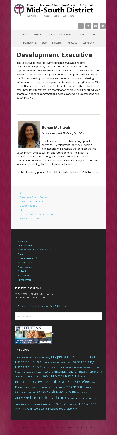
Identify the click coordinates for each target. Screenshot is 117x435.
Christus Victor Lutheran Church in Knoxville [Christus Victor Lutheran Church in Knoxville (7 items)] (62, 367)
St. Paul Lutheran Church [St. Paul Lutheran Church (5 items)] (41, 404)
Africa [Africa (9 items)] (33, 357)
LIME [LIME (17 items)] (46, 382)
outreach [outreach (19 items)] (22, 398)
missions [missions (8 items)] (60, 387)
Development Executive (31, 201)
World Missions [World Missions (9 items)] (49, 408)
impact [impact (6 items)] (84, 376)
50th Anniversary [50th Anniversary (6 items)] (22, 357)
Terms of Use (24, 279)
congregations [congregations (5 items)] (27, 372)
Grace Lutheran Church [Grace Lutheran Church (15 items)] (57, 376)
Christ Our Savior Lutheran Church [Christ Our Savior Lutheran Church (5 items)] (56, 362)
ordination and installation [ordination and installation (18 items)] (69, 391)
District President (28, 205)
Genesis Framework (66, 427)
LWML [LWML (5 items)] (93, 382)
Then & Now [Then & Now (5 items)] (71, 404)
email (95, 172)
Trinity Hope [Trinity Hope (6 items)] (20, 409)
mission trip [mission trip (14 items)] (74, 387)
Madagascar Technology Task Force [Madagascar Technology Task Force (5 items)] (42, 387)
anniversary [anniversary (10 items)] (44, 357)
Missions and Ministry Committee (36, 214)
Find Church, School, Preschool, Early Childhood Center (45, 306)
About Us (22, 241)
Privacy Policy (24, 275)
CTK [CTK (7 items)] (35, 371)
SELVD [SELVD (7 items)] (27, 404)
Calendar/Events (26, 245)
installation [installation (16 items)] (23, 382)
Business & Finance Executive (34, 197)
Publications (23, 271)
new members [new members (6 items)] (30, 392)
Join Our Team (25, 262)
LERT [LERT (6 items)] (40, 382)
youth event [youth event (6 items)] (72, 409)
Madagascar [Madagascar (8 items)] (21, 387)
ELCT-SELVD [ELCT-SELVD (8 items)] (43, 371)
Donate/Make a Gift (27, 258)
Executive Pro (46, 427)
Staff (20, 192)
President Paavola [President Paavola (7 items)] (76, 398)
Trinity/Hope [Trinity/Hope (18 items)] (86, 404)
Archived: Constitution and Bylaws (34, 249)
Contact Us (23, 254)
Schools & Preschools (31, 218)
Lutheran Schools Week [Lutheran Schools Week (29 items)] (71, 381)
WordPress (82, 427)
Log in (92, 427)
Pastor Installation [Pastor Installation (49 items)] (48, 398)
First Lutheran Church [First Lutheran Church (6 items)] (87, 372)
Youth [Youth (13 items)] (62, 408)
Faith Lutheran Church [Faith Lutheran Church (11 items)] (64, 371)
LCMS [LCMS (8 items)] (35, 382)
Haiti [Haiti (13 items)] (77, 376)
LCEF (22, 209)
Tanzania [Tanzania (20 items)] (59, 403)
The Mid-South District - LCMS (52, 9)
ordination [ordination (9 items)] (42, 391)
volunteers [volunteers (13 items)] (33, 408)
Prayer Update (25, 266)
